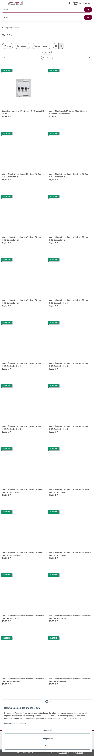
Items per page (40, 46)
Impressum (8, 723)
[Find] (47, 9)
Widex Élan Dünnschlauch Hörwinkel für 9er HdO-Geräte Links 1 (21, 175)
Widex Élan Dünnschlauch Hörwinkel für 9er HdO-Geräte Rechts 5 (68, 427)
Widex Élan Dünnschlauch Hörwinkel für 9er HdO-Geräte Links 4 (68, 238)
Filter (7, 46)
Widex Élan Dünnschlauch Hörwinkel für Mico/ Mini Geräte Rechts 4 (22, 553)
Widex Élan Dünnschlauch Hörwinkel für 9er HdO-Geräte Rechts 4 (21, 427)
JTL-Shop (80, 753)
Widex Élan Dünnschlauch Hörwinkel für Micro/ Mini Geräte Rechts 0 (23, 680)
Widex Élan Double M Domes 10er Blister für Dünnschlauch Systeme (68, 112)
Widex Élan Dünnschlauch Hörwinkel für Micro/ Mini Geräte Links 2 (70, 553)
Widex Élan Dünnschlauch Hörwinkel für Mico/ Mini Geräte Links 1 (69, 490)
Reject (47, 746)
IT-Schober (63, 753)
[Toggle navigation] (3, 1)
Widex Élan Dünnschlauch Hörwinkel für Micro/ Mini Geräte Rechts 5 (70, 680)
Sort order (21, 46)
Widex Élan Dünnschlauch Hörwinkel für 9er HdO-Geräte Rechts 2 (21, 364)
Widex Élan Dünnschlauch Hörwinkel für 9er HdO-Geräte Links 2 (68, 175)
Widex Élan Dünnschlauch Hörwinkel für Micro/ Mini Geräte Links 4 (70, 617)
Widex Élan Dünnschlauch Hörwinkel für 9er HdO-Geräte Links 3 (21, 238)
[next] (89, 57)
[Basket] (82, 3)
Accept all (47, 730)
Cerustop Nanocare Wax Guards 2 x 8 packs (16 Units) (23, 112)
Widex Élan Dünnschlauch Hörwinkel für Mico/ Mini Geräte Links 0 (22, 490)
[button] (69, 3)
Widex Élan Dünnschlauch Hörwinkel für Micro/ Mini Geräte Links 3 (23, 617)
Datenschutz (21, 723)
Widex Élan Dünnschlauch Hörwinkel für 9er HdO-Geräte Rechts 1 (68, 301)
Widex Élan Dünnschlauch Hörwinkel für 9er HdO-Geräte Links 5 (21, 301)
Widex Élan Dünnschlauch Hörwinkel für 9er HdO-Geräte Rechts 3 (68, 364)
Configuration (47, 739)
